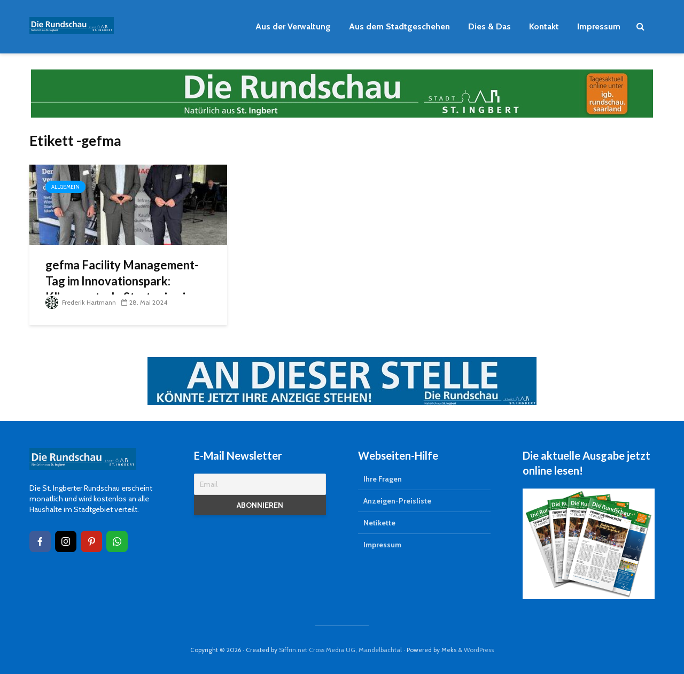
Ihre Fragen (382, 479)
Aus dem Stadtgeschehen (399, 26)
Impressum (598, 26)
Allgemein (65, 186)
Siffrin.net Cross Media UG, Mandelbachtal (340, 650)
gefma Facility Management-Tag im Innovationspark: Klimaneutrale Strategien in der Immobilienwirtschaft (122, 289)
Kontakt (544, 26)
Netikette (379, 523)
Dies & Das (489, 26)
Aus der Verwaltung (293, 26)
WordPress (479, 650)
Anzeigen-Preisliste (397, 501)
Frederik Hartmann (80, 302)
